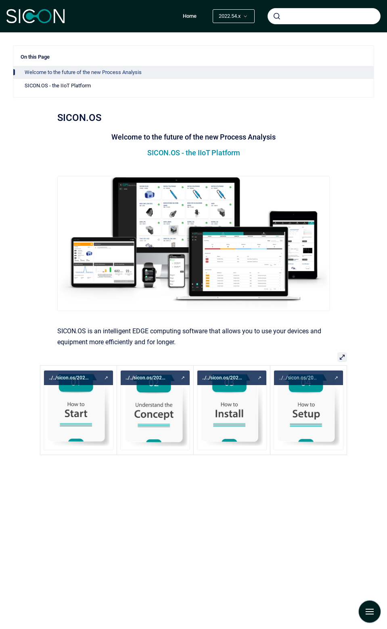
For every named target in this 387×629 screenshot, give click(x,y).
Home (190, 16)
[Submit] (276, 16)
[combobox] (324, 16)
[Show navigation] (370, 612)
